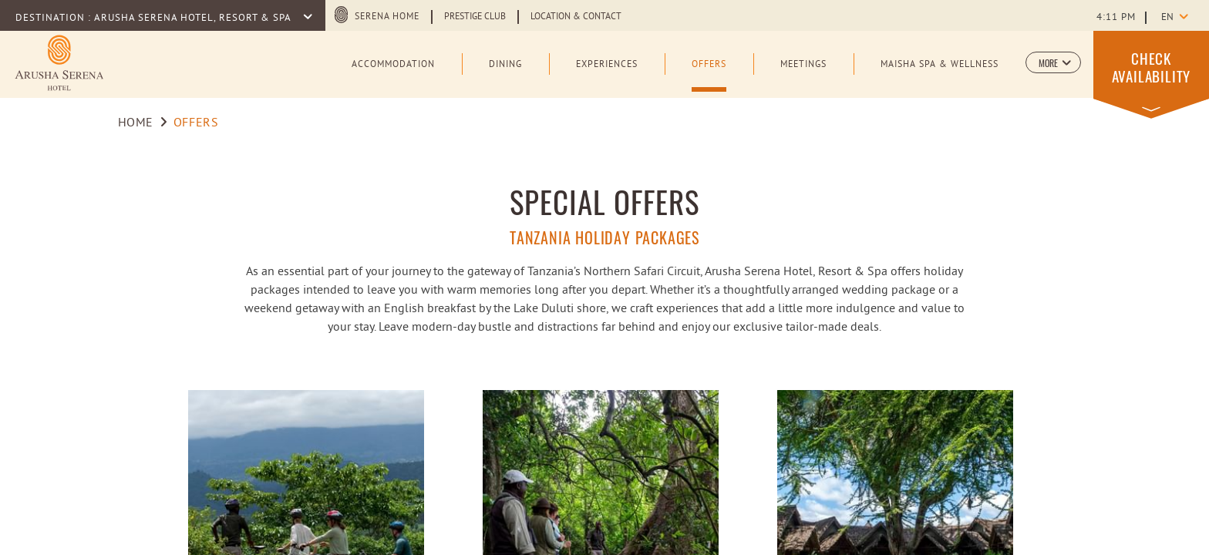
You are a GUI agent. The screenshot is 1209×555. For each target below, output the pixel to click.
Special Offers (605, 202)
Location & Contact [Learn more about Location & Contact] (575, 17)
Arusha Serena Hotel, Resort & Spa (194, 18)
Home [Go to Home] (136, 123)
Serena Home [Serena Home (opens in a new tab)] (387, 17)
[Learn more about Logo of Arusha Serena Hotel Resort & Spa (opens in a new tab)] (59, 63)
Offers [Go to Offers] (196, 123)
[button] (1053, 62)
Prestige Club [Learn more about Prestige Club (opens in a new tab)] (475, 17)
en (1167, 18)
